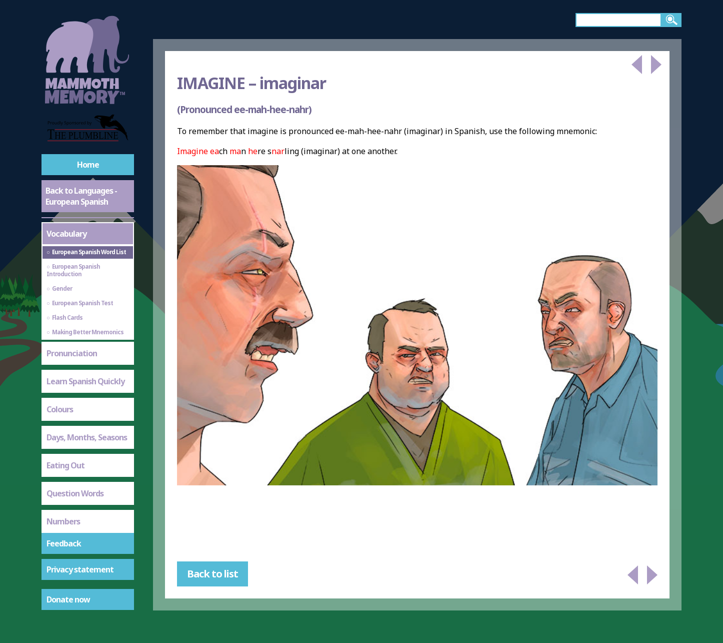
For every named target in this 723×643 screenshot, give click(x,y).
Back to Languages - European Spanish (81, 196)
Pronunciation (71, 353)
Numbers (63, 521)
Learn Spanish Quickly (85, 381)
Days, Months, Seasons (86, 437)
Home (88, 164)
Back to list (212, 573)
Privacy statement (80, 569)
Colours (59, 409)
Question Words (75, 493)
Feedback (63, 543)
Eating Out (65, 465)
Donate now (68, 599)
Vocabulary (66, 233)
